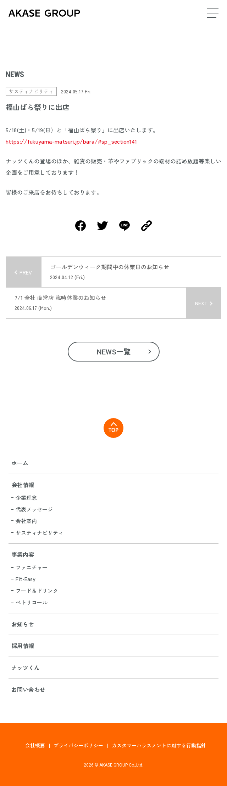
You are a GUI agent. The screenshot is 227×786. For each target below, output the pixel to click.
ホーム (19, 462)
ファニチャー (32, 567)
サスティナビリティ (39, 532)
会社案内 (26, 521)
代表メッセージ (34, 509)
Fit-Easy (25, 579)
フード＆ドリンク (37, 590)
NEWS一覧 (114, 351)
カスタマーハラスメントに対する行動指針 (159, 745)
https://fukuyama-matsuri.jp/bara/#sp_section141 (71, 141)
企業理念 (26, 497)
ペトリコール (32, 602)
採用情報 (22, 645)
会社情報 (22, 484)
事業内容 (22, 554)
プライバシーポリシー (78, 745)
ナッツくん (25, 667)
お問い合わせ (28, 689)
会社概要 (35, 745)
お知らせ (22, 624)
